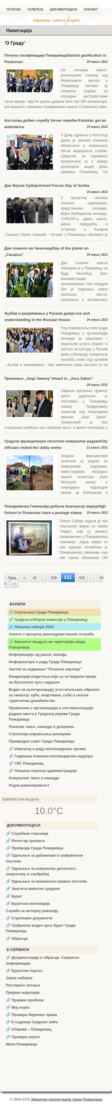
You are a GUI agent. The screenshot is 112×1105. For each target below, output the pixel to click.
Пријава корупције (23, 992)
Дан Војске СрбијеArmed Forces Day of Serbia (46, 185)
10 (34, 578)
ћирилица (41, 20)
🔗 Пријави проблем (25, 1000)
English (73, 20)
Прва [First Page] (12, 578)
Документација (63, 9)
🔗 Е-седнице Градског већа (32, 1022)
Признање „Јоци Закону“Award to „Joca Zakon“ (48, 378)
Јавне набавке (19, 978)
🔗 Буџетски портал (24, 970)
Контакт (91, 9)
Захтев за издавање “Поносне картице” (45, 669)
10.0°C (49, 811)
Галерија (35, 9)
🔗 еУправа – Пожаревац (28, 1029)
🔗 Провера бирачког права (31, 1014)
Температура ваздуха (20, 799)
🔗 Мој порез (18, 1007)
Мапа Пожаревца (21, 1044)
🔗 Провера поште (23, 1037)
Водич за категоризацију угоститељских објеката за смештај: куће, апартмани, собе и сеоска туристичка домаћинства (54, 695)
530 (54, 578)
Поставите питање (23, 985)
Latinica (58, 20)
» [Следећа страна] (15, 584)
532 (82, 578)
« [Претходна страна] (24, 578)
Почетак (13, 9)
